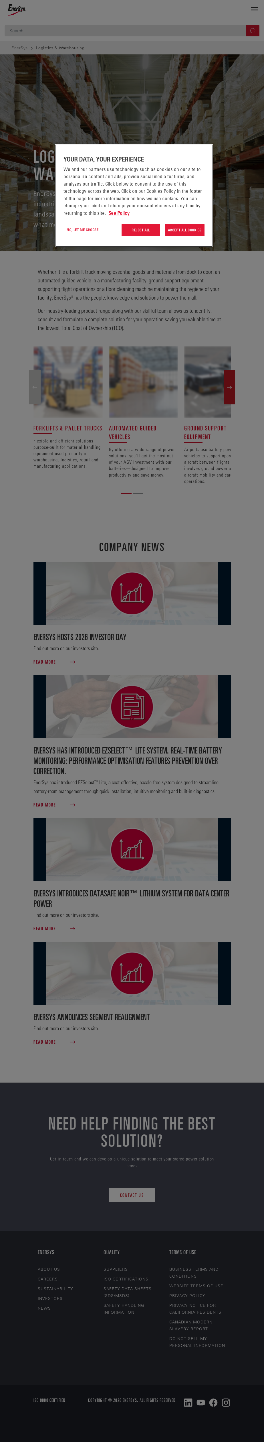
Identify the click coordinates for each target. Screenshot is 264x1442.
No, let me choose (82, 229)
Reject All (141, 230)
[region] (134, 195)
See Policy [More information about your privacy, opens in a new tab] (119, 213)
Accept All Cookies (185, 230)
